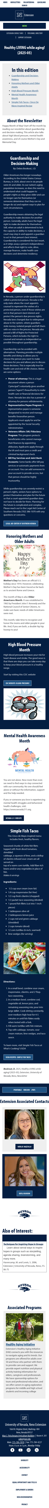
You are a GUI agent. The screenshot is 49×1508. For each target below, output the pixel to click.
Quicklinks (41, 2)
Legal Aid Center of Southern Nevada (21, 523)
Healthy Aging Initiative (20, 1344)
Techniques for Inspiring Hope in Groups (23, 1244)
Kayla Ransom (24, 1193)
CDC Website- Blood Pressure (17, 683)
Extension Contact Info (15, 33)
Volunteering (28, 2)
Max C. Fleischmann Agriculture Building (18, 1435)
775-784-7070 (18, 1442)
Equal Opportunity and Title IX (24, 1482)
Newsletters (15, 2)
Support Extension (24, 37)
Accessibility (25, 1467)
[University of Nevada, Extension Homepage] (24, 1418)
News (5, 2)
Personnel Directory (35, 33)
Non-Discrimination (24, 1497)
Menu (24, 25)
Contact (25, 1475)
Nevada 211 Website (14, 818)
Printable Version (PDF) (24, 1090)
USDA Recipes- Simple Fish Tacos (18, 1057)
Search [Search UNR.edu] (24, 5)
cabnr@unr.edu (24, 1438)
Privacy (25, 1504)
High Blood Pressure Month (24, 90)
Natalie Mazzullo (24, 1146)
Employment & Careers (24, 1489)
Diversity (24, 1460)
